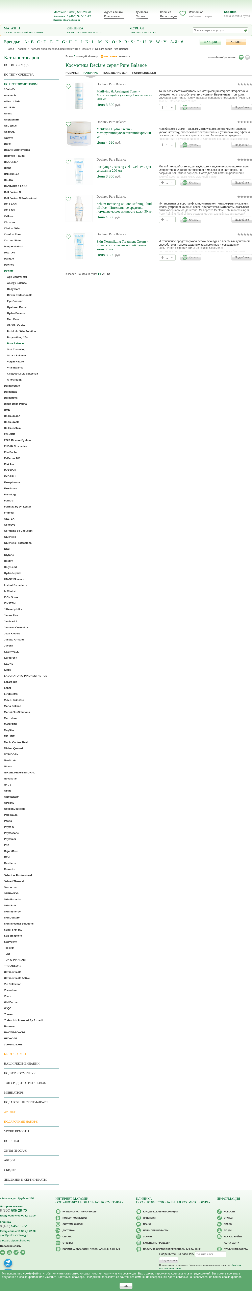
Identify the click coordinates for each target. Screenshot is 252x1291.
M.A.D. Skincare (14, 700)
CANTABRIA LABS (15, 186)
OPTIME (9, 802)
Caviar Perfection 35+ (20, 295)
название (90, 72)
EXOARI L (10, 476)
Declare (102, 84)
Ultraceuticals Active (17, 978)
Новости (229, 1211)
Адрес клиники (114, 12)
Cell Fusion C (12, 192)
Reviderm (10, 863)
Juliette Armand (14, 639)
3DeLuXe (9, 89)
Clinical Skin (12, 228)
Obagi (7, 790)
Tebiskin (9, 947)
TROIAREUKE (12, 965)
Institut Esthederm (15, 585)
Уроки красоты (13, 1044)
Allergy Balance (17, 282)
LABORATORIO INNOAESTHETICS (25, 675)
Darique (9, 258)
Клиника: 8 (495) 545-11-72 (72, 16)
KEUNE (8, 663)
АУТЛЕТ (236, 42)
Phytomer (10, 839)
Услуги (147, 1236)
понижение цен (144, 72)
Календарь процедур (156, 1243)
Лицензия (149, 1218)
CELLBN (9, 210)
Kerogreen (10, 657)
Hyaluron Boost (17, 307)
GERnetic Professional (18, 542)
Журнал (157, 30)
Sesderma (10, 887)
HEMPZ (8, 560)
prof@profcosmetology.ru (14, 1235)
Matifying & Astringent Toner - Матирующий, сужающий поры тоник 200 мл (124, 95)
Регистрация (168, 16)
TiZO (7, 953)
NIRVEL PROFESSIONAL (19, 772)
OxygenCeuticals (14, 808)
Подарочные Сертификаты (26, 1102)
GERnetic (10, 536)
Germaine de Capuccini (18, 530)
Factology (10, 494)
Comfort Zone (12, 234)
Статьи (228, 1218)
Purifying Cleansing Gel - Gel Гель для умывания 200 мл (124, 168)
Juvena (8, 645)
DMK (7, 409)
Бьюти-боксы (15, 1053)
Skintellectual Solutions (19, 923)
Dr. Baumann (12, 415)
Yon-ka (8, 1014)
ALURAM (9, 107)
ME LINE (9, 736)
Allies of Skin (12, 101)
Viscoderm (10, 990)
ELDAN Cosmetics (15, 446)
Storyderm (10, 941)
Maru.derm (10, 718)
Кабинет (165, 12)
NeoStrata (10, 760)
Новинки (72, 72)
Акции (9, 1160)
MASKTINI (10, 724)
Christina (9, 222)
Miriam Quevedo (14, 748)
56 (108, 273)
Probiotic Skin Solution (21, 331)
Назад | (10, 48)
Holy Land (10, 567)
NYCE (7, 784)
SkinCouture (12, 917)
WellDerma (11, 1002)
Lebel (7, 687)
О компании (14, 379)
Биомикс (9, 1026)
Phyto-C (9, 826)
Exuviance (10, 488)
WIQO (7, 1008)
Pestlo (8, 820)
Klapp (7, 669)
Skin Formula (12, 899)
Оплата (141, 16)
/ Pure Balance (116, 84)
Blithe (7, 167)
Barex (7, 143)
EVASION (10, 470)
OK (126, 1285)
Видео (228, 1224)
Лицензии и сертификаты (25, 1179)
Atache (8, 137)
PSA (6, 845)
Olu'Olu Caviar (16, 325)
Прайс (147, 1224)
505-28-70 (13, 1210)
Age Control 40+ (17, 276)
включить (124, 56)
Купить (193, 107)
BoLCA (8, 180)
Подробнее (242, 107)
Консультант (112, 16)
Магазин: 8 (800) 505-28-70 (72, 12)
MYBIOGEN (11, 754)
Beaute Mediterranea (17, 149)
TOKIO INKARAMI (15, 959)
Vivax (7, 996)
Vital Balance (15, 367)
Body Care (13, 289)
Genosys (9, 524)
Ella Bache (10, 452)
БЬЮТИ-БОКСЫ (14, 1032)
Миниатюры (14, 1092)
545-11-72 (13, 1226)
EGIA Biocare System (17, 440)
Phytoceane (11, 832)
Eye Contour (15, 301)
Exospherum (12, 482)
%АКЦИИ (210, 42)
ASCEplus (10, 125)
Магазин (31, 30)
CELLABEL (11, 204)
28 (103, 273)
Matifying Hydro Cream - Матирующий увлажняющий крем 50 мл (124, 133)
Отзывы (67, 1243)
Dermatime (11, 397)
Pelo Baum (11, 814)
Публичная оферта (236, 1249)
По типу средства (19, 74)
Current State (12, 240)
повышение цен (115, 72)
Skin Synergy (12, 911)
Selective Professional (18, 875)
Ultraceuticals (12, 971)
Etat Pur (9, 464)
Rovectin (9, 869)
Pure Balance (15, 343)
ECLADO (9, 434)
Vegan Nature (15, 361)
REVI (7, 857)
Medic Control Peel (16, 742)
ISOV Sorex (11, 597)
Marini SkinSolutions (17, 712)
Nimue (8, 766)
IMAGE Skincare (14, 579)
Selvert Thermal (14, 881)
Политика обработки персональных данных (91, 1249)
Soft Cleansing (16, 349)
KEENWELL (11, 651)
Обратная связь (10, 1245)
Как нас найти (233, 1236)
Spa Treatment (13, 935)
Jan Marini (10, 621)
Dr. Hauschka (12, 428)
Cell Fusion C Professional (20, 198)
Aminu (8, 113)
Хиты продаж (15, 1150)
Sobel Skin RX (13, 929)
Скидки (10, 1170)
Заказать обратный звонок (66, 20)
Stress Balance (16, 355)
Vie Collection (12, 984)
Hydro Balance (16, 313)
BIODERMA (11, 161)
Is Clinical (10, 591)
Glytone (9, 554)
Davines (9, 264)
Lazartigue (10, 681)
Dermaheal (10, 391)
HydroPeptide (12, 573)
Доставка (142, 12)
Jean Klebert (12, 633)
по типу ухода (16, 64)
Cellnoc (9, 216)
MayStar (9, 730)
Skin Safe (10, 905)
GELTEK (9, 518)
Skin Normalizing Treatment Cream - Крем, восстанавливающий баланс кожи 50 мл (122, 245)
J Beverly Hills (13, 609)
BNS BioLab (11, 173)
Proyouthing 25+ (17, 337)
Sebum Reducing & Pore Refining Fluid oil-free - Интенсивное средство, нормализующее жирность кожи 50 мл (124, 207)
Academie (10, 95)
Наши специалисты (156, 1230)
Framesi (9, 512)
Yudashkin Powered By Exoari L (24, 1020)
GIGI (6, 548)
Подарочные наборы (21, 1121)
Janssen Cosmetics (16, 627)
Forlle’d (9, 500)
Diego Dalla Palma (15, 403)
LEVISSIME (11, 693)
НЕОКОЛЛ (10, 1038)
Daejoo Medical (13, 246)
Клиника (95, 30)
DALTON (9, 252)
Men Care (13, 319)
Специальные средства (22, 373)
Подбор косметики (20, 1073)
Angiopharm (12, 119)
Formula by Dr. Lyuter (17, 506)
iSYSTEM (10, 603)
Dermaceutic (12, 385)
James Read (11, 615)
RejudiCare (11, 851)
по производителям (21, 84)
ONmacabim (11, 796)
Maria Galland (12, 706)
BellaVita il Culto (14, 155)
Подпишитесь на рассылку (176, 1254)
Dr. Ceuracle (11, 421)
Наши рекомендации (22, 1063)
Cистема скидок (72, 1224)
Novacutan (10, 778)
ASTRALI (9, 131)
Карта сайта (231, 1243)
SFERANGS (11, 893)
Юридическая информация (79, 1211)
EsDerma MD (12, 458)
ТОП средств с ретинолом (25, 1082)
